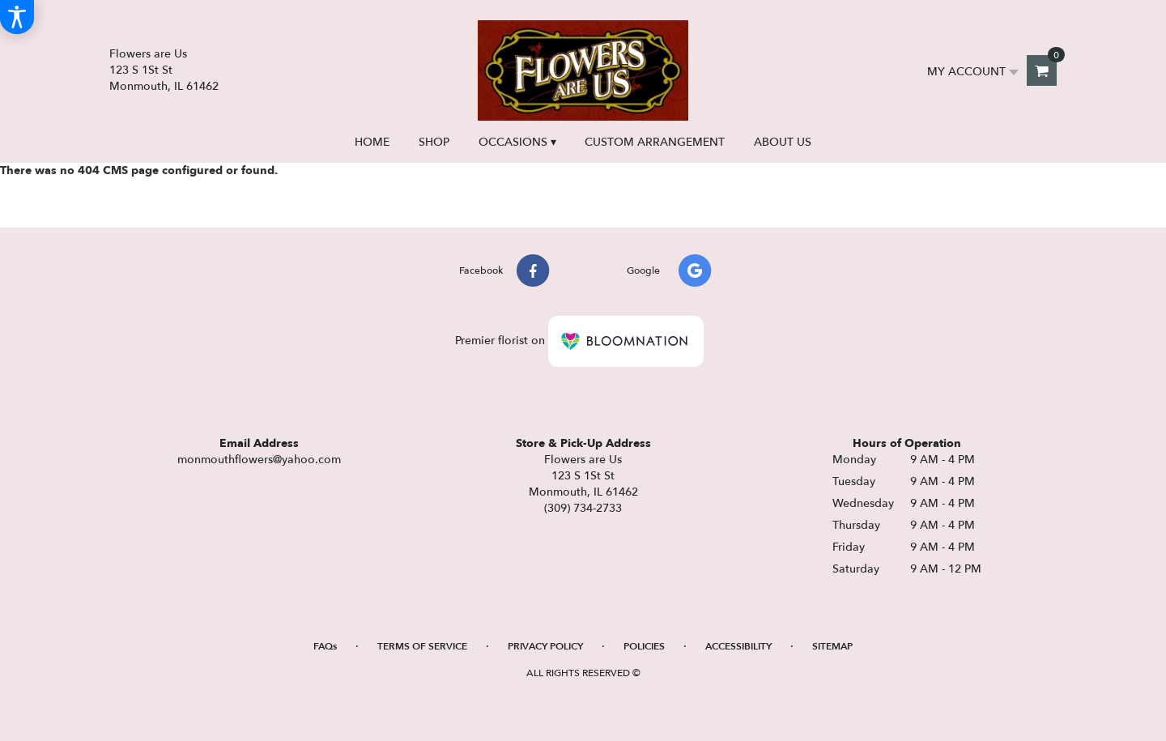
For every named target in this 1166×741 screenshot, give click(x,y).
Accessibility (738, 646)
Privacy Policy (545, 646)
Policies (644, 646)
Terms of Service (422, 646)
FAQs (325, 646)
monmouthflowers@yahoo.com (259, 459)
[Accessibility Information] (17, 17)
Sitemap (832, 646)
